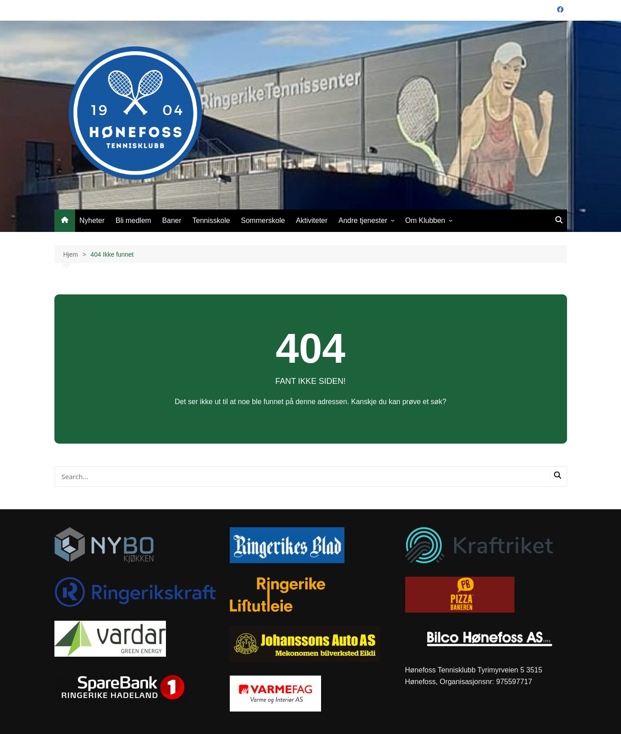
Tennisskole (211, 220)
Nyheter (92, 220)
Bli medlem (133, 220)
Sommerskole (263, 220)
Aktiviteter (311, 220)
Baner (172, 220)
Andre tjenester (363, 220)
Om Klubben (425, 220)
